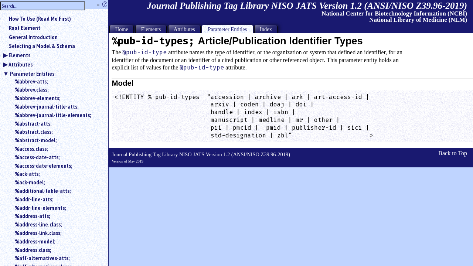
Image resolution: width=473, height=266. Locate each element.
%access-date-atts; (37, 157)
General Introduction (33, 37)
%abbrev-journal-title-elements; (53, 115)
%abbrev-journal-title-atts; (46, 106)
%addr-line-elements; (40, 207)
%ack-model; (30, 182)
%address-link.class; (38, 232)
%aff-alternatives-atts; (42, 258)
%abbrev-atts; (31, 81)
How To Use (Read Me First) (40, 18)
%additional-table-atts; (43, 190)
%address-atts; (32, 215)
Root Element (24, 27)
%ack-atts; (27, 173)
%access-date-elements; (43, 165)
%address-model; (35, 241)
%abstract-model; (36, 140)
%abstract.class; (33, 131)
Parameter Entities (32, 73)
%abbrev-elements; (37, 98)
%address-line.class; (38, 224)
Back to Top (452, 153)
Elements (19, 55)
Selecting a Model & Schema (42, 46)
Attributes (20, 64)
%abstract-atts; (33, 123)
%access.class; (31, 148)
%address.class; (33, 249)
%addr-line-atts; (34, 199)
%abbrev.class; (31, 89)
